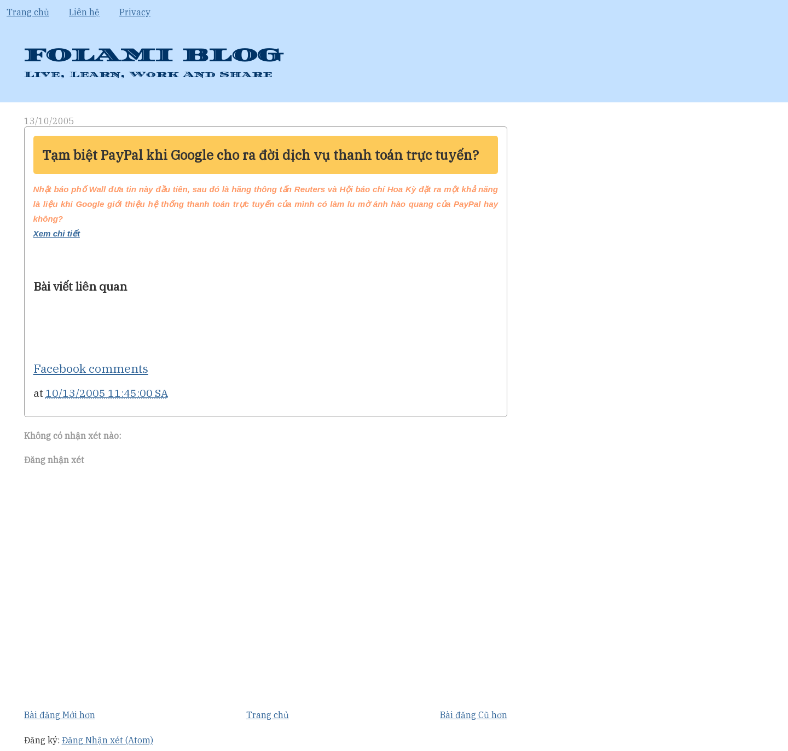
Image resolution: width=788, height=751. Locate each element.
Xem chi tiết (56, 233)
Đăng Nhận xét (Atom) (107, 740)
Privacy (134, 12)
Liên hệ (84, 12)
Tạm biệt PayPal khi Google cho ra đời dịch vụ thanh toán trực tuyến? (260, 155)
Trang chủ (28, 12)
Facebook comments (90, 368)
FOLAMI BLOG (153, 55)
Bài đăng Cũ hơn (473, 714)
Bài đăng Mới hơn (59, 714)
